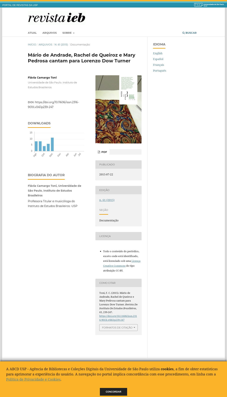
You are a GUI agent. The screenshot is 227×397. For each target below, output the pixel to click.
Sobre (67, 32)
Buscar (189, 32)
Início (32, 44)
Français (158, 65)
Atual (32, 32)
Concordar (113, 391)
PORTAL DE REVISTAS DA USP (20, 5)
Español (158, 59)
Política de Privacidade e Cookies (33, 379)
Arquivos (49, 32)
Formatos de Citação (117, 327)
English (157, 53)
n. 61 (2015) (61, 44)
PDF (104, 151)
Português (159, 70)
